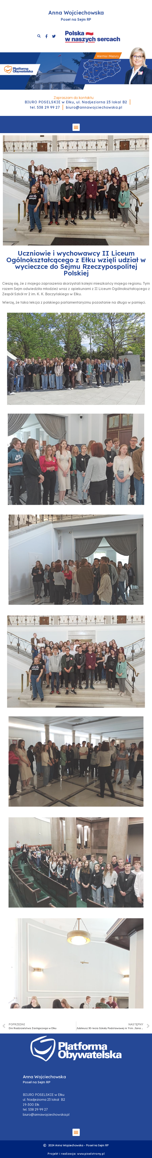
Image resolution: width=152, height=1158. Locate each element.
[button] (76, 127)
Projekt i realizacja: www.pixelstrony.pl (76, 1153)
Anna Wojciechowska (76, 12)
